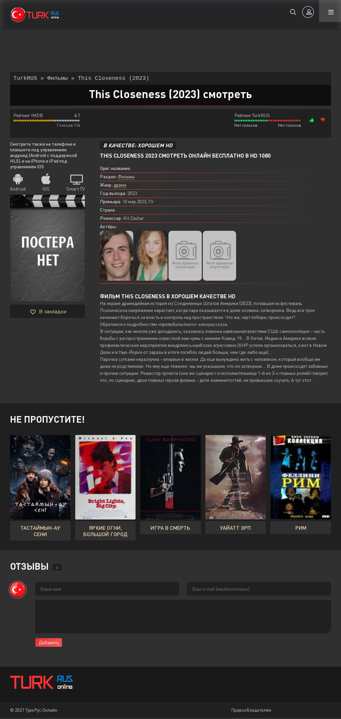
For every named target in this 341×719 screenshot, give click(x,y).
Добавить (49, 644)
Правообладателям (251, 711)
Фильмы (126, 178)
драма (120, 186)
